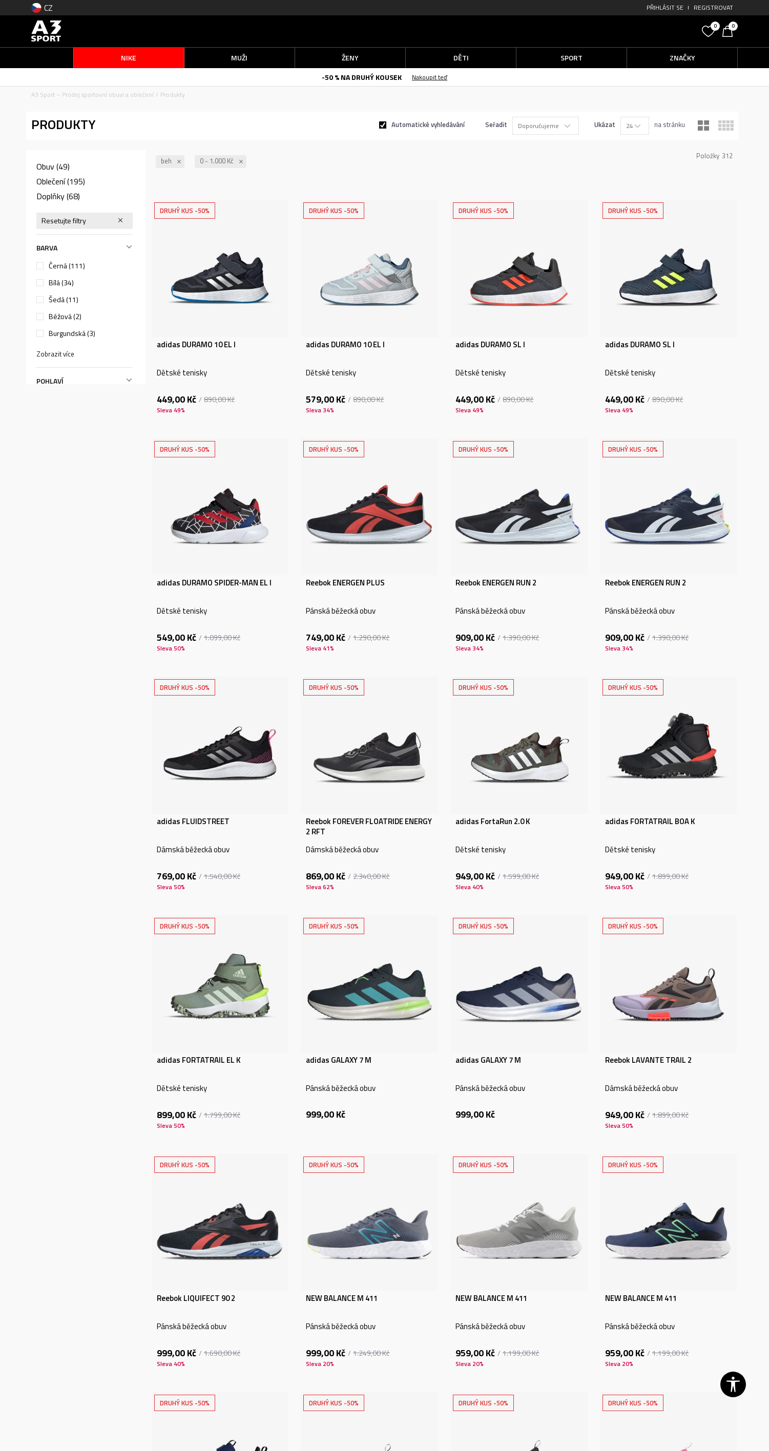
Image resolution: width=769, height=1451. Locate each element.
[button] (620, 31)
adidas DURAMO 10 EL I (196, 345)
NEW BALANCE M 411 (342, 1298)
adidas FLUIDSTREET (193, 821)
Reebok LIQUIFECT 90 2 (196, 1298)
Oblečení (60, 181)
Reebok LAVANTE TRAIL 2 (648, 1060)
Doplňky (58, 196)
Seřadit (496, 124)
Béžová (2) (65, 316)
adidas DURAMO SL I (490, 345)
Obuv (53, 166)
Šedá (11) (63, 299)
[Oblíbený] (709, 30)
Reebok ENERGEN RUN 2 (495, 583)
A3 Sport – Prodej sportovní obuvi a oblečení (92, 94)
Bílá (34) (61, 282)
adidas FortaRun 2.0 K (492, 821)
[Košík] (730, 30)
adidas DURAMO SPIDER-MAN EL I (214, 583)
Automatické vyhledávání (428, 124)
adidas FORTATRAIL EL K (199, 1060)
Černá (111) (67, 265)
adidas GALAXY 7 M (338, 1060)
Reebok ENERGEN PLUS (345, 583)
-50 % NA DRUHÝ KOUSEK (362, 77)
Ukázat (604, 124)
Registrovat (713, 7)
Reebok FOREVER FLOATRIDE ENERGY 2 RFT (369, 826)
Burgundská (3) (72, 333)
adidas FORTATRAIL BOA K (650, 821)
